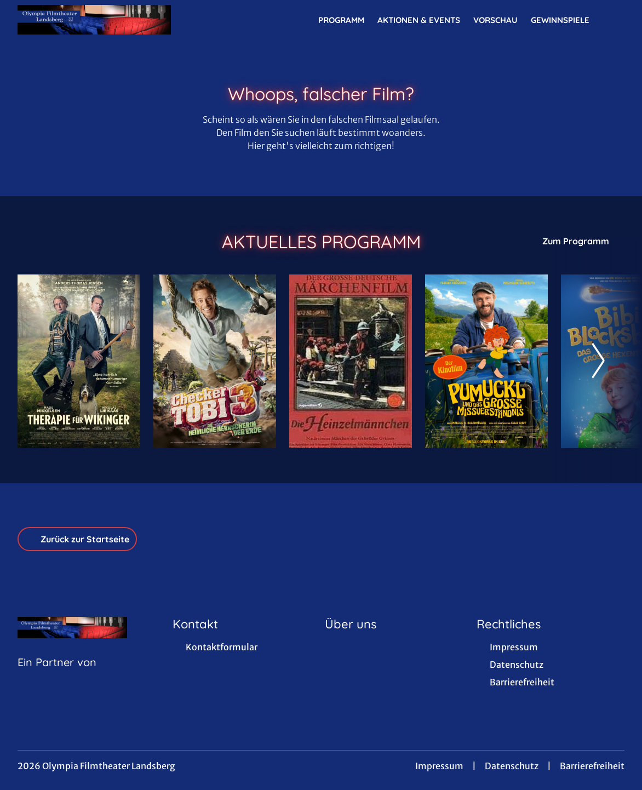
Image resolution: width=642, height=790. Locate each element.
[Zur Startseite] (94, 20)
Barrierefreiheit (592, 765)
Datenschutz (511, 765)
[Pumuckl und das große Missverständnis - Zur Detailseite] (486, 361)
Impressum (439, 765)
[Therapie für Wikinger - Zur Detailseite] (79, 361)
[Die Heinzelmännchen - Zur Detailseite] (350, 361)
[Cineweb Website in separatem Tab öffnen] (57, 676)
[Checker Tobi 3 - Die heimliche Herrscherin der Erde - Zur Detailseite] (214, 361)
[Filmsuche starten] (613, 20)
